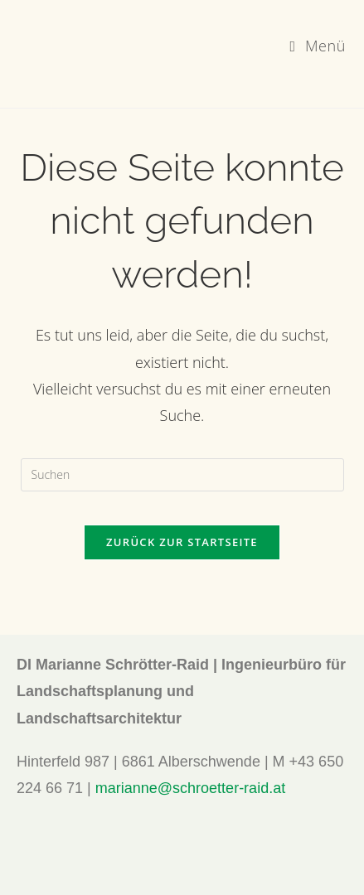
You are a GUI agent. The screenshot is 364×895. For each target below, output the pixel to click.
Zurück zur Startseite (182, 542)
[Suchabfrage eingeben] (182, 474)
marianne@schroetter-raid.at (190, 788)
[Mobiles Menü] (317, 46)
